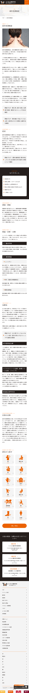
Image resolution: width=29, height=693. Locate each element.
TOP (3, 17)
